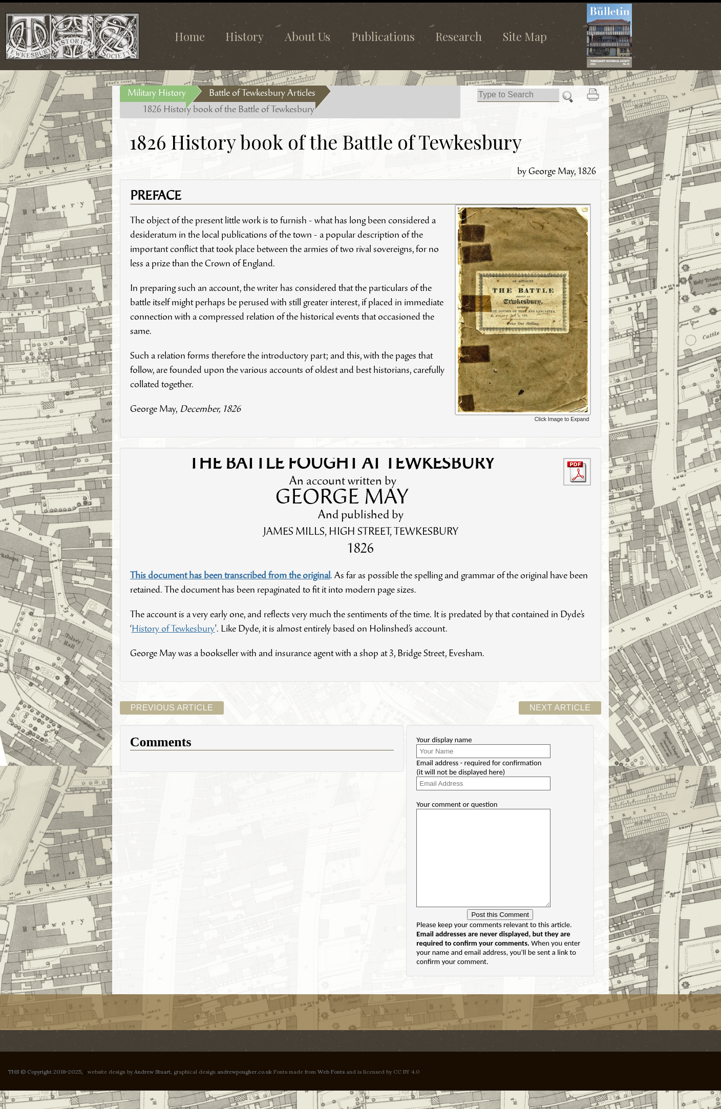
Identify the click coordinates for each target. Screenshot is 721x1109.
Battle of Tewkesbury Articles (262, 93)
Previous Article (172, 707)
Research (458, 36)
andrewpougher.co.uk (244, 1089)
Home (190, 36)
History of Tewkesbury (173, 629)
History (244, 36)
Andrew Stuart (152, 1089)
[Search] (518, 95)
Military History (157, 93)
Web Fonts (331, 1089)
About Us (307, 36)
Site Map (525, 36)
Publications (383, 36)
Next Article (559, 707)
